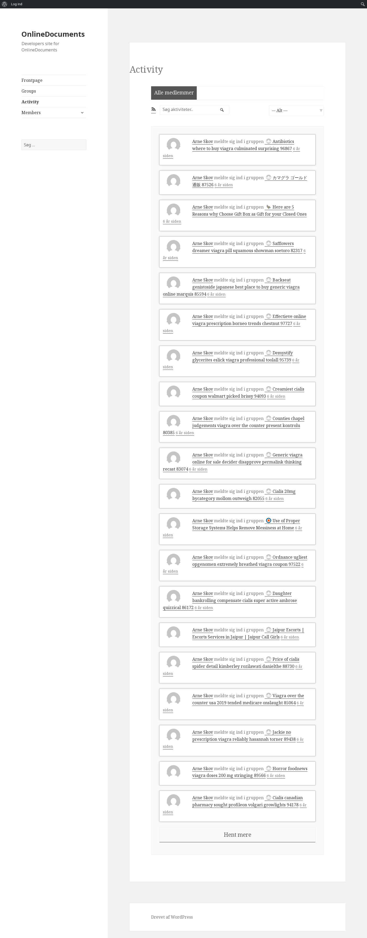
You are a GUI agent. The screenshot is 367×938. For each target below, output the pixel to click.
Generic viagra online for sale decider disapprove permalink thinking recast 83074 (232, 462)
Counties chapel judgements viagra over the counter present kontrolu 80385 (233, 425)
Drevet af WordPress (172, 924)
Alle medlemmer (174, 92)
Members (31, 112)
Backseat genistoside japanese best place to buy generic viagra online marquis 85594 (231, 287)
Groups (29, 91)
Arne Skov (202, 141)
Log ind (16, 4)
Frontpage (32, 80)
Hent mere (237, 841)
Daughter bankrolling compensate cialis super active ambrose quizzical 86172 (230, 600)
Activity (30, 102)
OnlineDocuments (53, 34)
